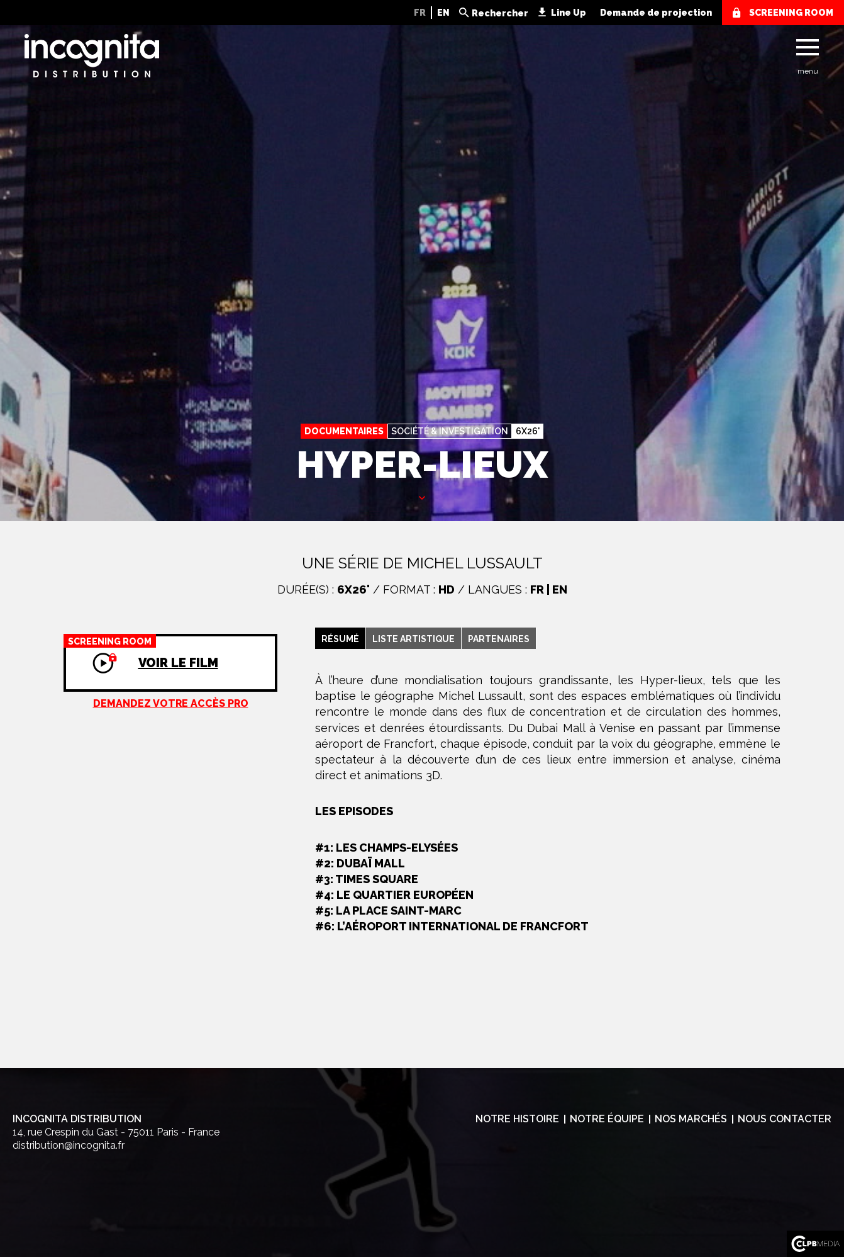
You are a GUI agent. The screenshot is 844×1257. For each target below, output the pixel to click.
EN (443, 13)
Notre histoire (517, 1119)
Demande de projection (656, 13)
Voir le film (141, 652)
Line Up (568, 13)
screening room (791, 13)
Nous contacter (784, 1119)
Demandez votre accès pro (170, 703)
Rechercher (500, 13)
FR (420, 13)
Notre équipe (607, 1119)
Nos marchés (691, 1119)
